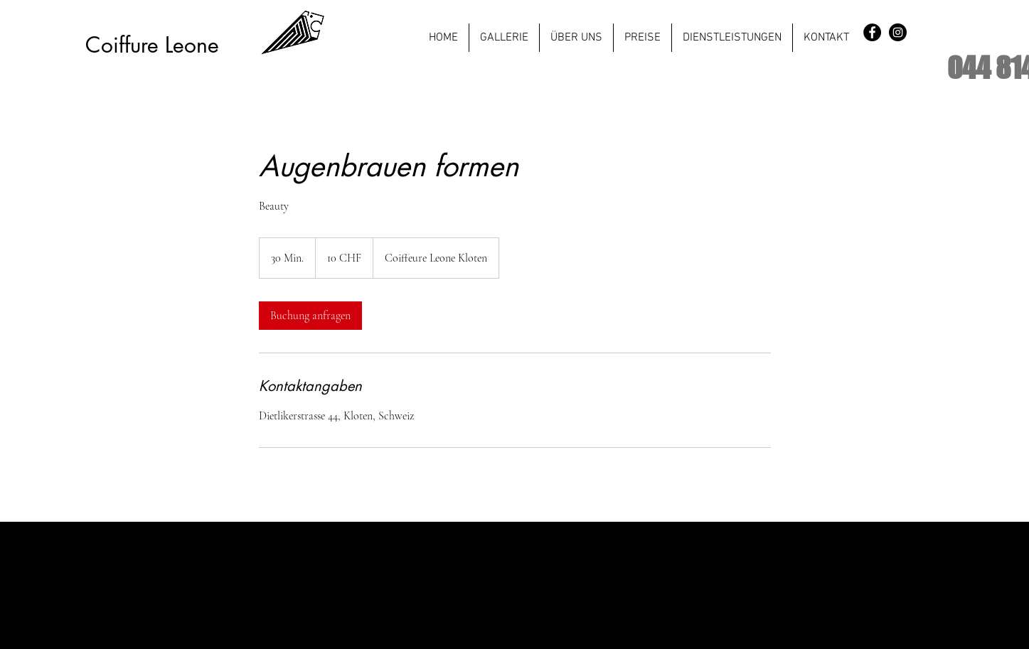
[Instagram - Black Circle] (898, 32)
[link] (310, 315)
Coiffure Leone (152, 45)
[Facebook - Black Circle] (872, 32)
